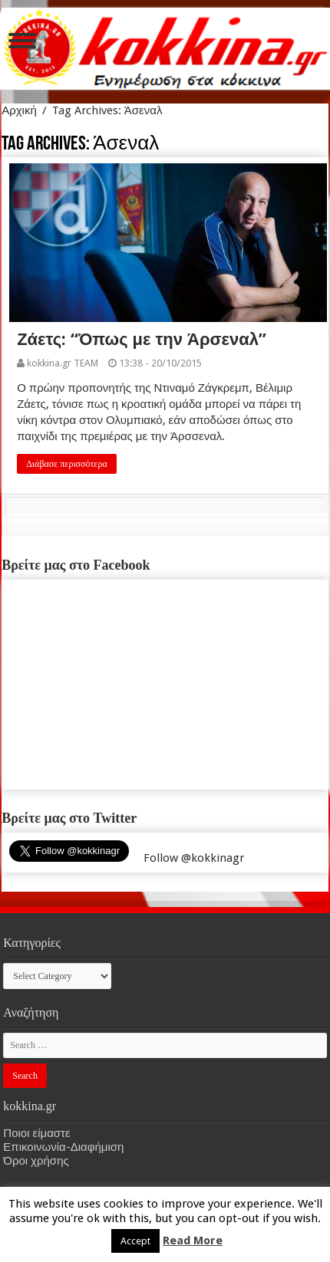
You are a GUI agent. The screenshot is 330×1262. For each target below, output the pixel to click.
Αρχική (19, 110)
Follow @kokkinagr (194, 858)
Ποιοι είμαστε (36, 1133)
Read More (193, 1240)
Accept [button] (135, 1241)
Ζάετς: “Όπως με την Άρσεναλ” (141, 339)
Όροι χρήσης (35, 1161)
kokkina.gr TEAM (62, 363)
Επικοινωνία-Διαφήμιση (63, 1147)
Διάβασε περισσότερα (66, 463)
